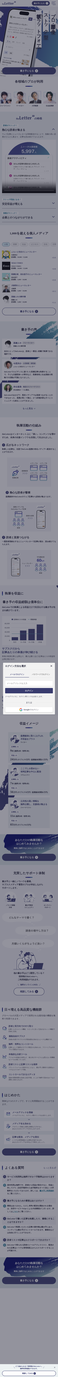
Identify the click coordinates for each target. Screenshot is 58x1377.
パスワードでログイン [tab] (41, 674)
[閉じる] (54, 1367)
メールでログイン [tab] (17, 674)
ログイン (29, 690)
